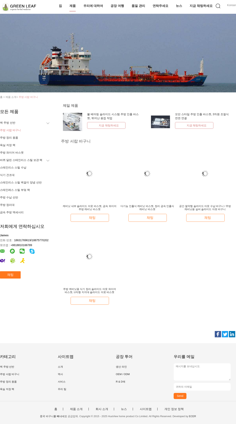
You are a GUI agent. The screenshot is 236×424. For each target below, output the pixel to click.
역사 (60, 374)
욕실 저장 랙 (7, 145)
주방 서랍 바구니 (28, 97)
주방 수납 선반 (9, 197)
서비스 (61, 381)
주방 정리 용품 (9, 137)
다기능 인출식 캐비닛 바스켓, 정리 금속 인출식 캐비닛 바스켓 (147, 208)
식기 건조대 (7, 175)
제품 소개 (76, 409)
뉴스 (179, 5)
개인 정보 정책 (174, 409)
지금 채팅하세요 (201, 5)
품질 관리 (138, 5)
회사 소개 (102, 409)
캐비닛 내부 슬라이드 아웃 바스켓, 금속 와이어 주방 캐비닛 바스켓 (89, 208)
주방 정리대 (7, 204)
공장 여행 (117, 5)
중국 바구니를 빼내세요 (53, 416)
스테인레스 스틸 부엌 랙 (15, 189)
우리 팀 (62, 389)
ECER (192, 416)
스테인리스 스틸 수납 (13, 167)
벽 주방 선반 (7, 122)
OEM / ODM (123, 374)
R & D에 (120, 381)
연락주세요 (160, 5)
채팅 (10, 274)
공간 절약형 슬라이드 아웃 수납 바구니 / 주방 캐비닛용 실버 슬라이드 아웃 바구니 (205, 208)
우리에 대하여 (93, 5)
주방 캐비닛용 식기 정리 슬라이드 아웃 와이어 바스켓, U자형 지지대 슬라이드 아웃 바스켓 (89, 291)
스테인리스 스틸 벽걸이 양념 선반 (21, 182)
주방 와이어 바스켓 (12, 152)
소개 (60, 366)
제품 (72, 5)
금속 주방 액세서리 (12, 212)
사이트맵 (146, 409)
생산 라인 (121, 366)
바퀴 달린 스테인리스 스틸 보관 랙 (21, 160)
